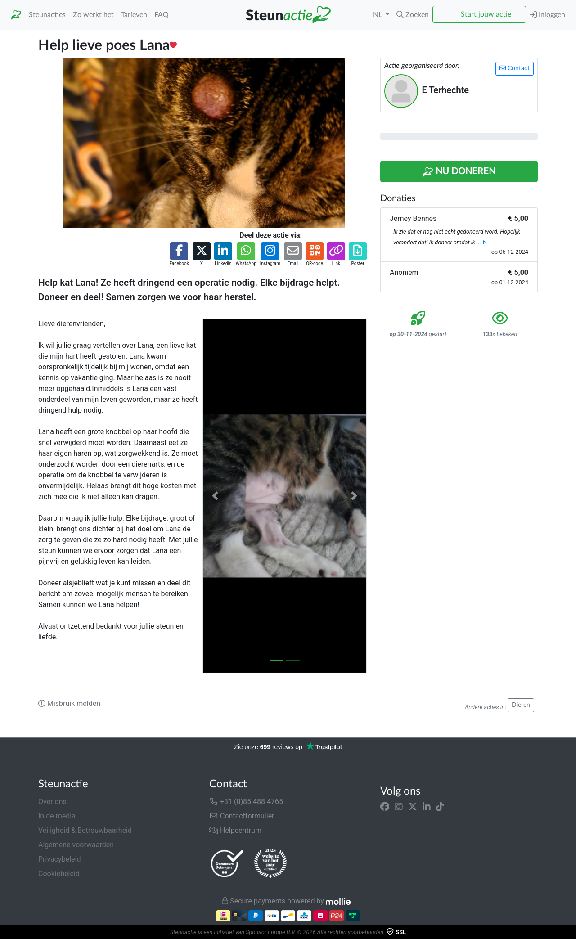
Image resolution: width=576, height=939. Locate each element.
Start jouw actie (486, 14)
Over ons (52, 801)
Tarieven (134, 14)
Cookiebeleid (59, 873)
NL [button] (378, 14)
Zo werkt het (93, 14)
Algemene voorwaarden (76, 844)
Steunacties (47, 14)
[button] (412, 15)
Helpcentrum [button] (235, 830)
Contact (515, 68)
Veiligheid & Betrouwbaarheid (85, 830)
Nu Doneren (459, 171)
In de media (57, 816)
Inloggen (547, 14)
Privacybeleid (59, 859)
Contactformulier (241, 816)
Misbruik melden (69, 703)
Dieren (521, 705)
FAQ (161, 14)
